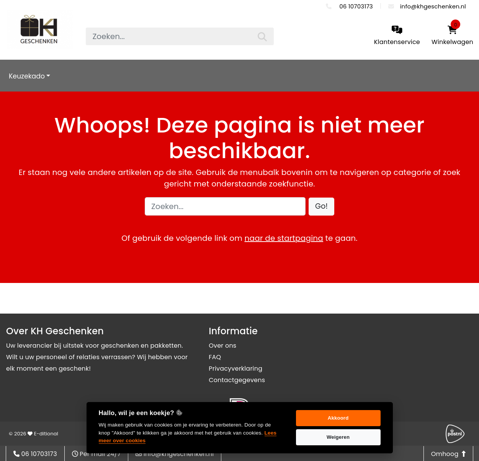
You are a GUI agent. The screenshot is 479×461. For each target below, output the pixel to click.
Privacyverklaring (235, 368)
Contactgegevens (237, 380)
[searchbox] (180, 36)
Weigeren (338, 437)
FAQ (215, 357)
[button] (321, 207)
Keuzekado (27, 76)
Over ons (222, 345)
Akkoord (338, 418)
